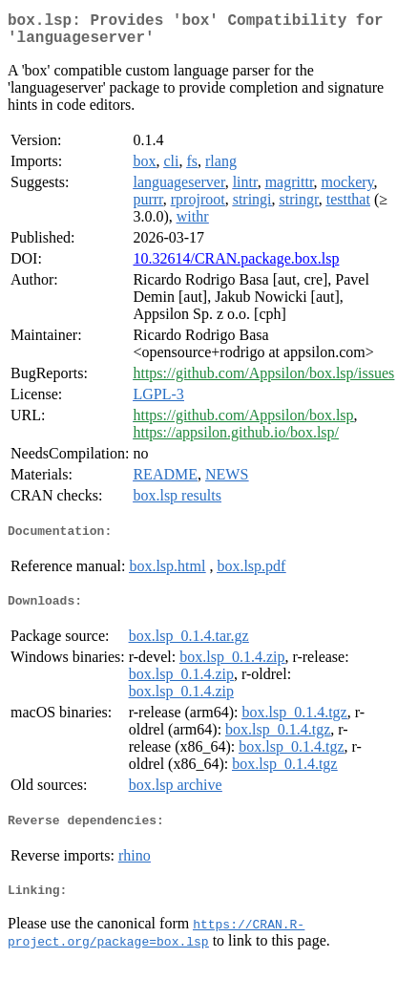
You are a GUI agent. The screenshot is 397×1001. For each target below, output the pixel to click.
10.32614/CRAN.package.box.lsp (236, 266)
